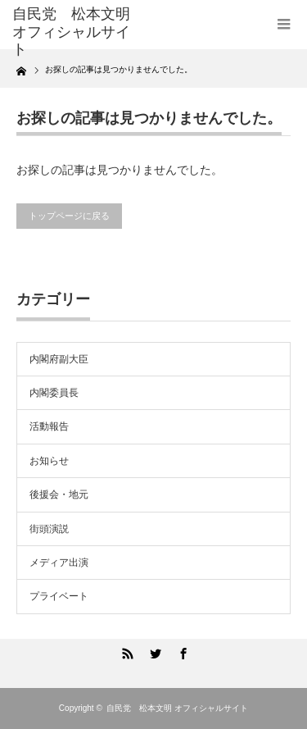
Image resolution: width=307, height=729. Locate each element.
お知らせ (49, 461)
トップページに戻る (69, 216)
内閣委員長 (54, 393)
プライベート (58, 596)
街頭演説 (49, 529)
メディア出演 (58, 562)
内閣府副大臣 (58, 359)
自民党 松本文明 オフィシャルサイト (177, 708)
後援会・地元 (58, 494)
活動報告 (49, 426)
